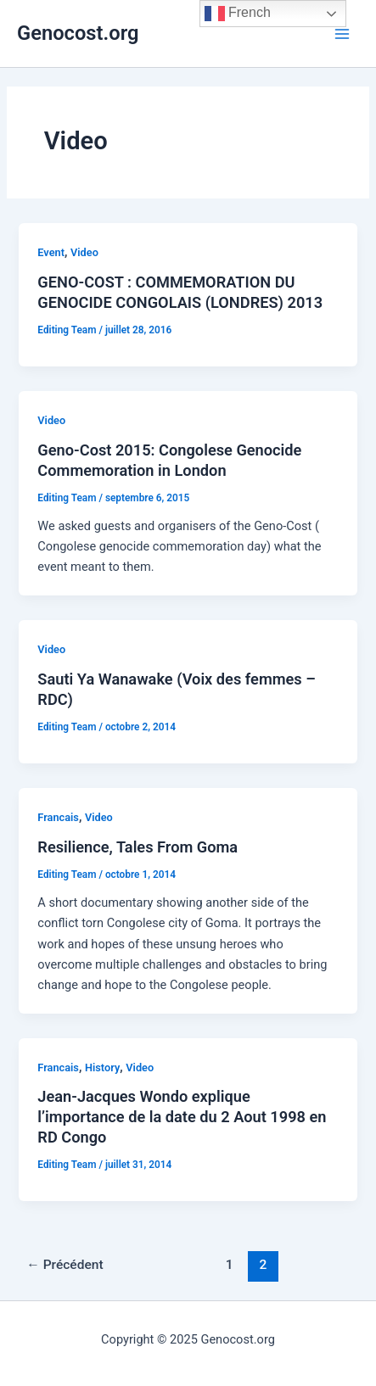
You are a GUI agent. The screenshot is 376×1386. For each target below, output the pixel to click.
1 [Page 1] (229, 1264)
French (238, 13)
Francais (58, 817)
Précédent (64, 1264)
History (102, 1067)
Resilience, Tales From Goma (137, 847)
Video (84, 252)
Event (51, 252)
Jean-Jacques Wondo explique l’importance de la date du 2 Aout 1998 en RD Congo (181, 1116)
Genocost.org (77, 33)
